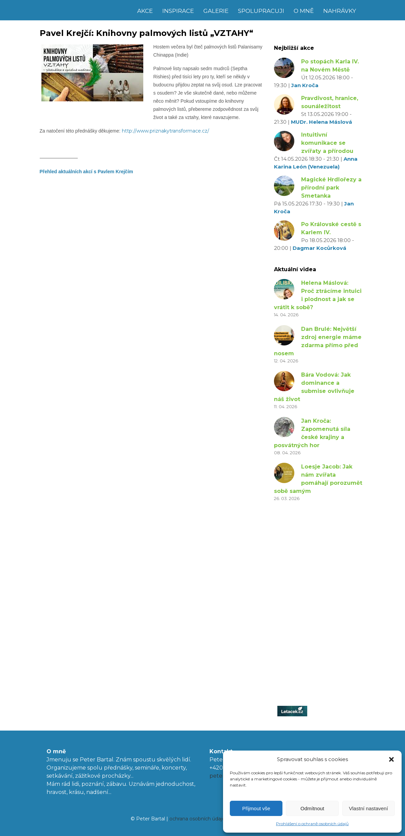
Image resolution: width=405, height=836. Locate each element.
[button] (391, 759)
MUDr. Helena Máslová (321, 122)
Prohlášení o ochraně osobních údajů (312, 823)
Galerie (215, 10)
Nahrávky (339, 10)
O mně (304, 10)
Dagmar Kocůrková (319, 248)
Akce (145, 10)
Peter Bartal (86, 10)
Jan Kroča (304, 85)
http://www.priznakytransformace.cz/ (165, 131)
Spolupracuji (261, 10)
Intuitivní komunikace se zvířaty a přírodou (327, 143)
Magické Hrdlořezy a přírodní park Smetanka (331, 187)
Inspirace (178, 10)
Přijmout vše (256, 808)
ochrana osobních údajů (197, 819)
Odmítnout (312, 808)
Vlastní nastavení (368, 808)
